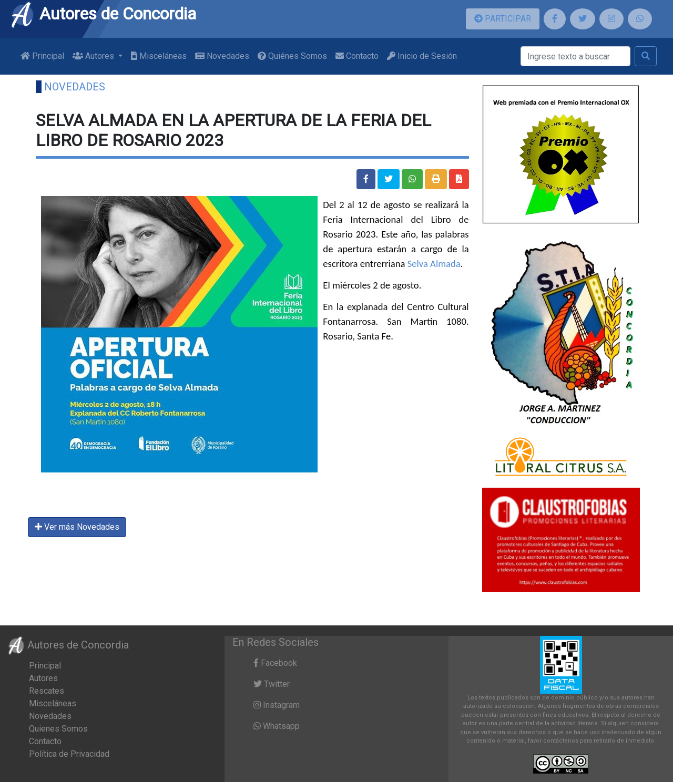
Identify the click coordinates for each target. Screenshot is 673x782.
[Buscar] (575, 56)
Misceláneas (159, 56)
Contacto (357, 56)
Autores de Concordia (103, 14)
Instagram (276, 705)
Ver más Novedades (77, 527)
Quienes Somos (58, 729)
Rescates (46, 691)
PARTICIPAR (502, 19)
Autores (43, 678)
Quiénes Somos (292, 56)
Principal (42, 56)
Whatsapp (276, 726)
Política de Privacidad (69, 754)
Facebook (275, 663)
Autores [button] (94, 56)
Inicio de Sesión (422, 56)
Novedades (222, 56)
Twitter (271, 684)
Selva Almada (434, 264)
